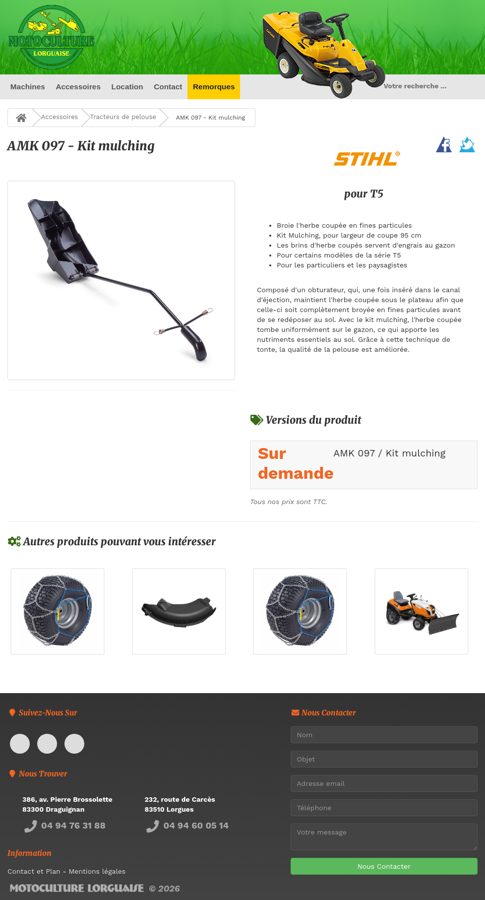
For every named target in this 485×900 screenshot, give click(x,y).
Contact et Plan (34, 871)
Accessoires (78, 86)
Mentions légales (96, 871)
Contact (168, 86)
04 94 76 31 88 (64, 825)
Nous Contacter (384, 866)
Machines (27, 86)
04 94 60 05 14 (187, 825)
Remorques (214, 86)
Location (127, 86)
